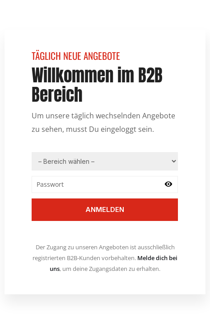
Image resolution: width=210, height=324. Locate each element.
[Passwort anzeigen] (168, 184)
